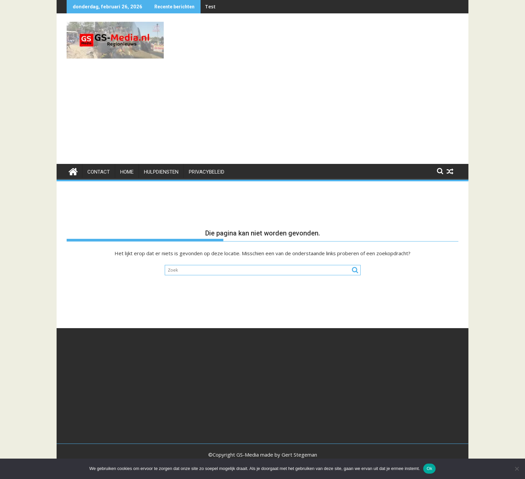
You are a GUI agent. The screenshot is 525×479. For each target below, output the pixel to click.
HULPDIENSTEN (161, 172)
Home (127, 172)
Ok (429, 468)
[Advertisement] (262, 114)
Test (210, 6)
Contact (98, 172)
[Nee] (516, 468)
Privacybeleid (206, 172)
